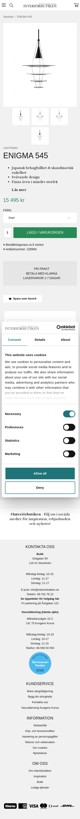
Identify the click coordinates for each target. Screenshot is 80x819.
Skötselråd (40, 725)
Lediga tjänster (40, 787)
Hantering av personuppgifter (40, 736)
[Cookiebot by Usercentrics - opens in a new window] (57, 328)
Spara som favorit (22, 298)
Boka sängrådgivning (40, 691)
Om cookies (40, 747)
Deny (40, 487)
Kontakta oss (40, 702)
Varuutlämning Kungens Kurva (40, 707)
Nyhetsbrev (40, 753)
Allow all (40, 473)
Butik (40, 782)
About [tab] (65, 339)
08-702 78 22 (45, 594)
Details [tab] (40, 339)
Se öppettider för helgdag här (40, 598)
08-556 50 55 (44, 648)
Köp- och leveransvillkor (40, 731)
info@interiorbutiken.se (45, 589)
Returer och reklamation (40, 742)
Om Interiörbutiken (40, 770)
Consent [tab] (14, 339)
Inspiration (40, 776)
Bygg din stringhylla (40, 696)
